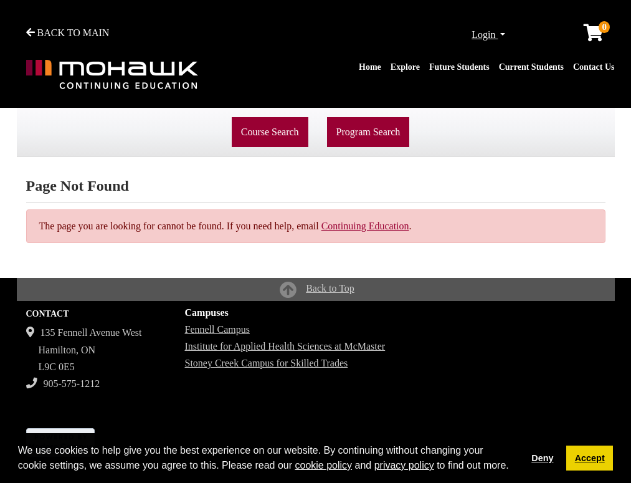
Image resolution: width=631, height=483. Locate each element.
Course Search (270, 132)
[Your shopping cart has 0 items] (594, 36)
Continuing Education (365, 226)
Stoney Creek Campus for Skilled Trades (266, 363)
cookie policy (323, 465)
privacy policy (404, 465)
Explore (405, 67)
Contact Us (594, 67)
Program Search (368, 132)
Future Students (459, 67)
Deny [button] (542, 458)
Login (485, 34)
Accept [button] (590, 458)
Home (370, 67)
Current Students (531, 67)
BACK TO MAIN (68, 32)
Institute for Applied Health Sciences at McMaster (285, 346)
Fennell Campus (217, 329)
